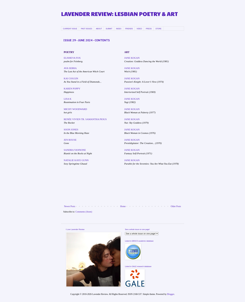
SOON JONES (71, 129)
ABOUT (99, 29)
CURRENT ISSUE (70, 29)
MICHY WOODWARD (75, 109)
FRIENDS (129, 29)
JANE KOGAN (132, 57)
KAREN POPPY (72, 88)
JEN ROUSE (70, 139)
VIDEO (139, 29)
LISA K (67, 98)
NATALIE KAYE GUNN (76, 160)
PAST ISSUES (86, 29)
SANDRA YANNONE (75, 150)
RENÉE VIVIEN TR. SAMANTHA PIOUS (85, 119)
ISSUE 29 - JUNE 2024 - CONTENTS (86, 40)
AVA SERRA (70, 68)
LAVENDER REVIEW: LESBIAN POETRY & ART (119, 14)
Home (123, 206)
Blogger (170, 294)
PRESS (149, 29)
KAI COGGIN (71, 78)
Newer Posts (69, 206)
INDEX (118, 29)
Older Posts (176, 206)
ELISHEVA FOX (72, 57)
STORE (158, 29)
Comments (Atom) (84, 212)
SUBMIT (109, 29)
